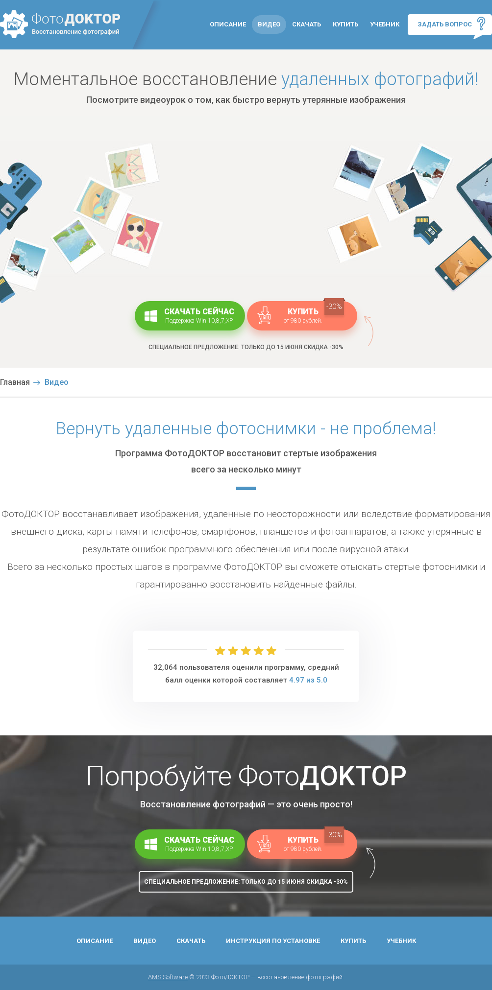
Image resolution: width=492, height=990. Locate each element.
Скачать (306, 24)
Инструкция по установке (273, 940)
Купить (345, 24)
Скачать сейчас (190, 315)
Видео (269, 24)
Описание (228, 24)
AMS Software (168, 977)
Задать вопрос (452, 23)
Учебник (384, 24)
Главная (15, 382)
